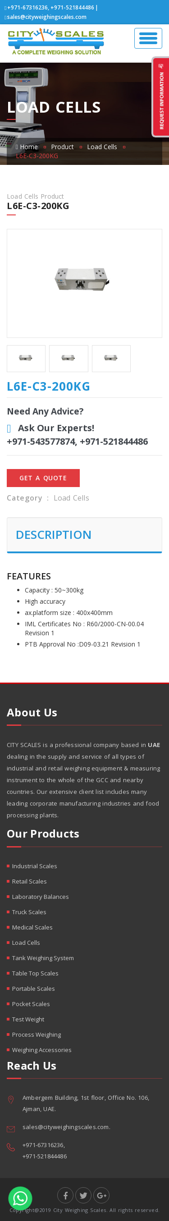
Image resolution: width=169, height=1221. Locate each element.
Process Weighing (36, 1034)
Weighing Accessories (42, 1050)
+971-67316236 (27, 7)
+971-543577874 (41, 441)
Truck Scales (29, 912)
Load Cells (102, 146)
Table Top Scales (35, 973)
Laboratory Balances (40, 897)
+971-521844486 (72, 7)
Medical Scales (32, 927)
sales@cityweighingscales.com (47, 17)
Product (62, 146)
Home (27, 146)
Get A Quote (43, 478)
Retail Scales (29, 881)
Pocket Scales (31, 1004)
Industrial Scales (34, 866)
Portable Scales (33, 988)
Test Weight (28, 1019)
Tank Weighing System (43, 958)
